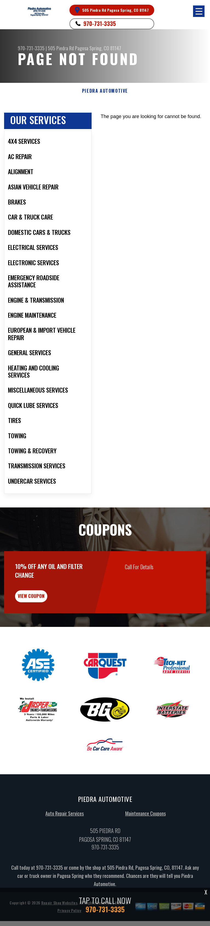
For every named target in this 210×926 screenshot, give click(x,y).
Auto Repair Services (64, 821)
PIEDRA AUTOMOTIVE (105, 91)
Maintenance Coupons (145, 821)
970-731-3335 (99, 23)
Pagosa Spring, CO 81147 (98, 48)
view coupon (45, 602)
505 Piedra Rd (61, 48)
